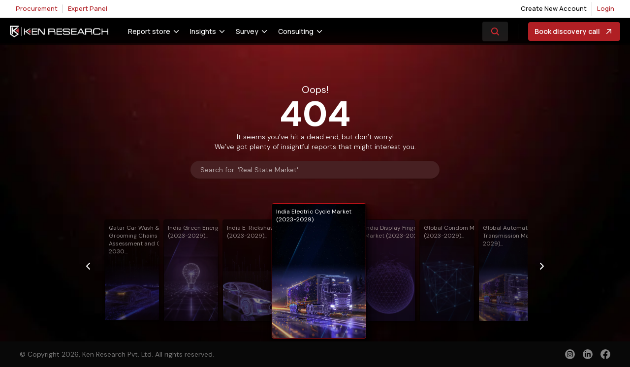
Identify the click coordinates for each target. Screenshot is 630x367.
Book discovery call (574, 31)
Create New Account (554, 8)
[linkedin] (588, 354)
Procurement (37, 8)
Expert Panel (87, 8)
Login (605, 8)
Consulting (296, 31)
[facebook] (605, 355)
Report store (149, 31)
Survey (247, 31)
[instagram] (570, 354)
